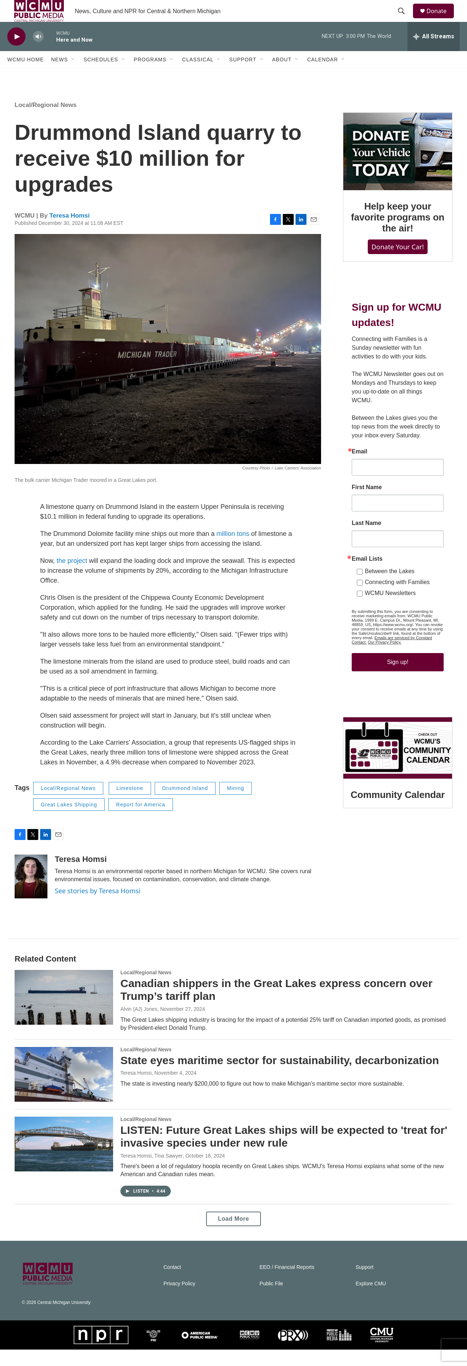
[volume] (38, 53)
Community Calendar (398, 811)
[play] (16, 53)
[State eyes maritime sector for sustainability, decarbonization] (64, 1090)
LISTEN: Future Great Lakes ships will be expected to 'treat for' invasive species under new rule (283, 1152)
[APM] (199, 1351)
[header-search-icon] (405, 19)
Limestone (129, 804)
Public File (271, 1300)
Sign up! (398, 678)
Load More (233, 1235)
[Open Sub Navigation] (73, 76)
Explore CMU (371, 1300)
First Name (367, 504)
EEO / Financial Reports (286, 1283)
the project (72, 577)
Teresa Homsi (69, 232)
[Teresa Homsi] (31, 893)
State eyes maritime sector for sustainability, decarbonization (279, 1077)
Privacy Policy (179, 1300)
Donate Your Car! (397, 263)
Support (242, 76)
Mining (235, 804)
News (59, 76)
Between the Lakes (389, 587)
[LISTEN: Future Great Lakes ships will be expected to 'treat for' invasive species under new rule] (64, 1160)
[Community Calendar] (397, 764)
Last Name (366, 539)
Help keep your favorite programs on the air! (397, 233)
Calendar (322, 76)
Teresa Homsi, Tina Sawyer (151, 1172)
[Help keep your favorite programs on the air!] (397, 168)
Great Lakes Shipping (69, 821)
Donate (441, 19)
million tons (232, 550)
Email (359, 468)
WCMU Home (25, 76)
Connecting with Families (397, 598)
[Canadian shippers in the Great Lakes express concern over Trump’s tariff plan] (64, 1013)
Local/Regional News (46, 121)
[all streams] (434, 53)
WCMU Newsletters (390, 609)
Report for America (140, 821)
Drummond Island (185, 804)
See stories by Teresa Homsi (97, 907)
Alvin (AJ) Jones (138, 1025)
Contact (172, 1283)
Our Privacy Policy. (384, 658)
